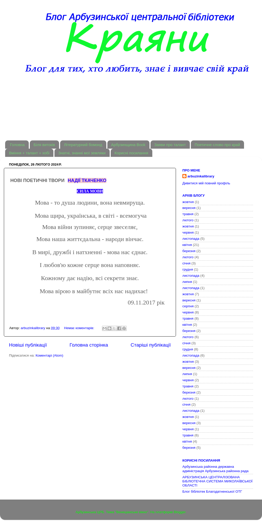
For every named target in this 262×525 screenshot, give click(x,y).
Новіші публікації (28, 345)
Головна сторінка (89, 345)
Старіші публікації (151, 345)
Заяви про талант (170, 144)
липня (187, 282)
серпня (188, 306)
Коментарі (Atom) (49, 355)
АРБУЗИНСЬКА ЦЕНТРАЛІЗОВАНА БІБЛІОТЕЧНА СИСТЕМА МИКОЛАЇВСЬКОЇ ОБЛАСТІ (217, 481)
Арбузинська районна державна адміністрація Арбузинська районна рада (215, 469)
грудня (187, 269)
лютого (187, 220)
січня (186, 263)
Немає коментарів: (79, 328)
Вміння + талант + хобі (29, 153)
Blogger (179, 512)
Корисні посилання (131, 153)
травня (187, 214)
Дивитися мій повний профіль (206, 183)
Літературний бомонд (83, 144)
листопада (190, 239)
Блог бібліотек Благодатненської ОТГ (212, 491)
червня (188, 232)
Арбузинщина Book (128, 144)
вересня (188, 208)
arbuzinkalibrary (201, 176)
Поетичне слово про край (217, 144)
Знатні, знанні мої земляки (82, 153)
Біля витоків (44, 144)
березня (188, 251)
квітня (187, 245)
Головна (17, 144)
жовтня (188, 202)
